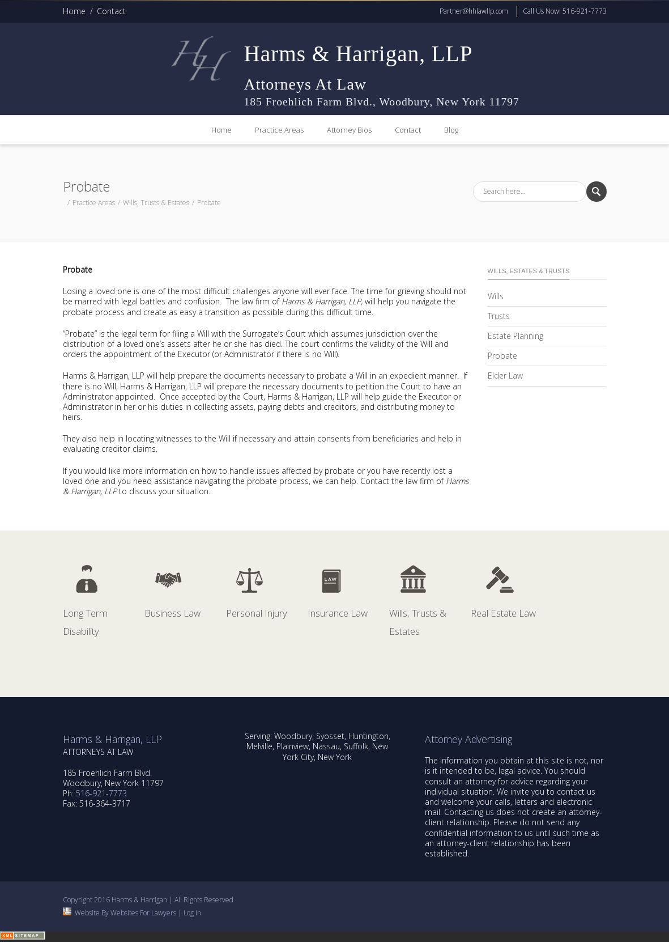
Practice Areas (279, 130)
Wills (496, 296)
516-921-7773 (101, 793)
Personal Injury (256, 612)
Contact (111, 11)
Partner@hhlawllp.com (474, 11)
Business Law (172, 612)
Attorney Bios (349, 130)
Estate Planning (515, 335)
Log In (192, 913)
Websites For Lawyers (143, 913)
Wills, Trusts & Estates (156, 202)
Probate (502, 355)
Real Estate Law (503, 612)
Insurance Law (338, 612)
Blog (451, 130)
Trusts (499, 316)
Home (74, 11)
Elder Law (505, 375)
